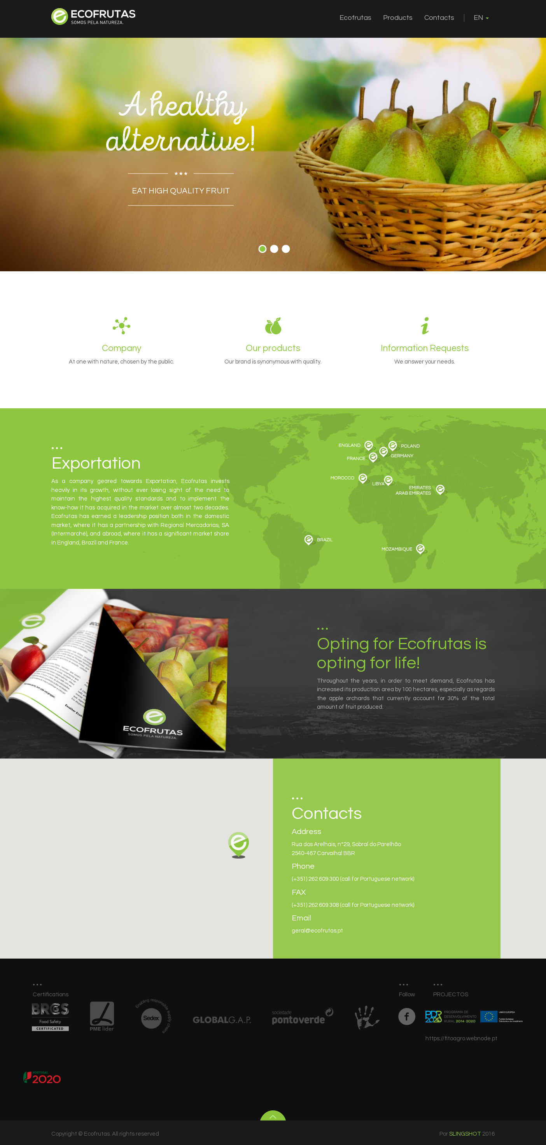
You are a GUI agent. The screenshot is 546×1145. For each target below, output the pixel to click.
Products (398, 17)
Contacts (439, 17)
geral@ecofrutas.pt (317, 931)
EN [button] (481, 17)
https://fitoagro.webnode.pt (461, 1038)
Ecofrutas (355, 17)
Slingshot (465, 1134)
